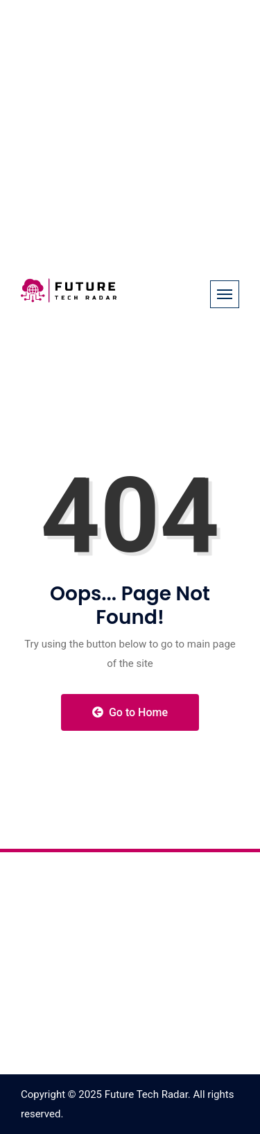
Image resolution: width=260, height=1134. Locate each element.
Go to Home (130, 712)
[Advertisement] (130, 130)
